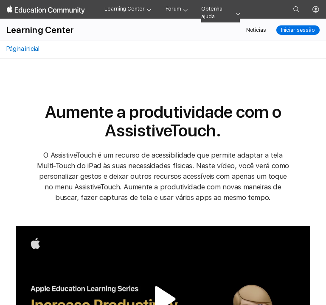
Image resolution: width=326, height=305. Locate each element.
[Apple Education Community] (46, 10)
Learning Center (124, 9)
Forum (173, 9)
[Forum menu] (185, 9)
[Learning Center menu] (149, 9)
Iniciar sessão (298, 30)
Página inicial (22, 49)
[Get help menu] (238, 13)
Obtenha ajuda (211, 12)
